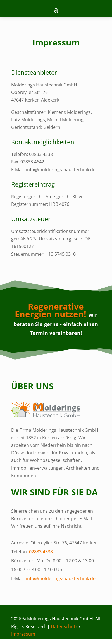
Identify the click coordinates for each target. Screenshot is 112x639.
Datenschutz (64, 626)
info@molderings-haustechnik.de (61, 578)
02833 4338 (41, 552)
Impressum (23, 634)
